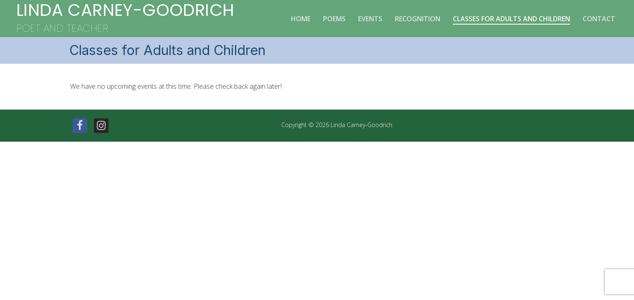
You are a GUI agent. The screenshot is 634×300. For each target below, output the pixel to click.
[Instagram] (101, 125)
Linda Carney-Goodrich (125, 10)
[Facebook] (80, 125)
